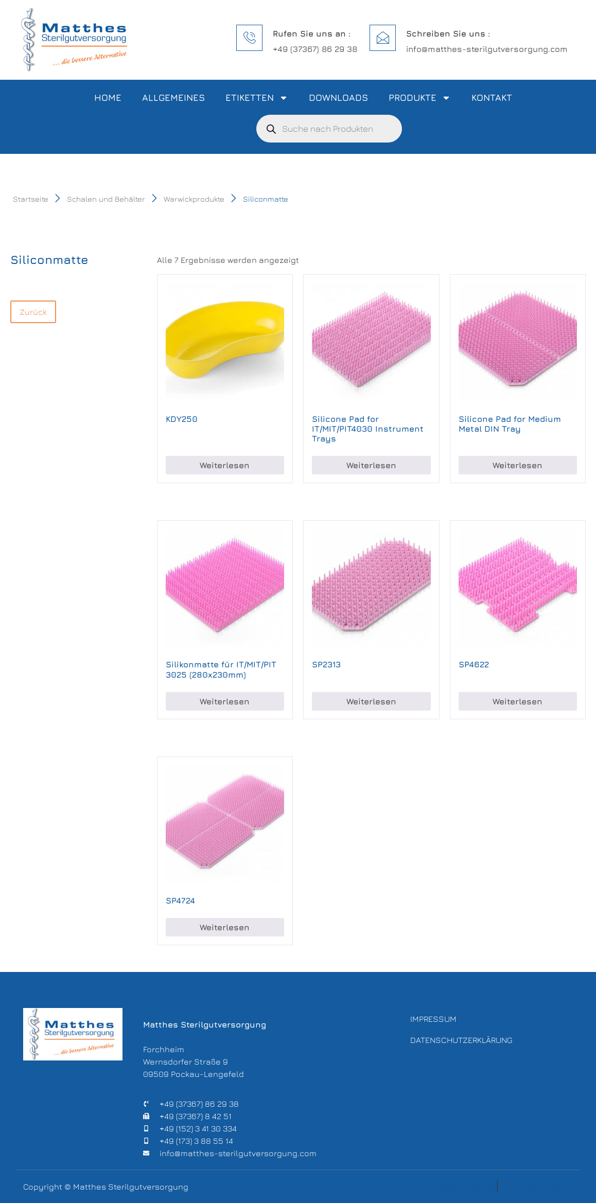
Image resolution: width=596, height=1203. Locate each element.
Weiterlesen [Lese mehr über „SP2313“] (371, 701)
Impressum (433, 1019)
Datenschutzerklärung (461, 1043)
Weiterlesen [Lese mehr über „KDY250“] (225, 465)
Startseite (30, 198)
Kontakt (491, 97)
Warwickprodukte (194, 198)
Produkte (420, 98)
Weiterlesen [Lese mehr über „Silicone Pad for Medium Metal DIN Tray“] (517, 465)
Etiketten (256, 98)
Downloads (338, 97)
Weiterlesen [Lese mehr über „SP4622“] (517, 701)
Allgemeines (173, 97)
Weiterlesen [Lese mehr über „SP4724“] (225, 927)
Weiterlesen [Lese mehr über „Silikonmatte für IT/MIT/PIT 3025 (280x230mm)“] (225, 701)
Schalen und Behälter (106, 198)
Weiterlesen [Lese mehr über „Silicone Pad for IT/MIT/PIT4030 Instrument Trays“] (371, 465)
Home (107, 97)
